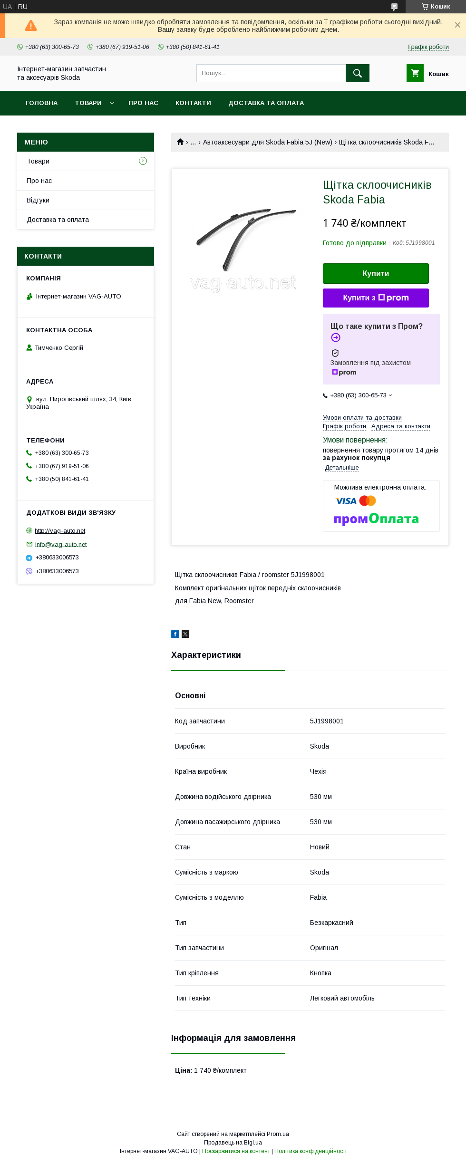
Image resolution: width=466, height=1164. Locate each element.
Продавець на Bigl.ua (233, 1142)
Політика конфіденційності (310, 1151)
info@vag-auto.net (61, 544)
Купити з (375, 298)
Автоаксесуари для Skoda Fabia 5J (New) (267, 142)
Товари (88, 102)
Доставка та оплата (266, 102)
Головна (42, 102)
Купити (376, 273)
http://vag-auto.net (60, 530)
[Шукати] (357, 73)
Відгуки (38, 200)
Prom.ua (278, 1134)
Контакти (193, 102)
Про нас (143, 102)
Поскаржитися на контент (236, 1151)
